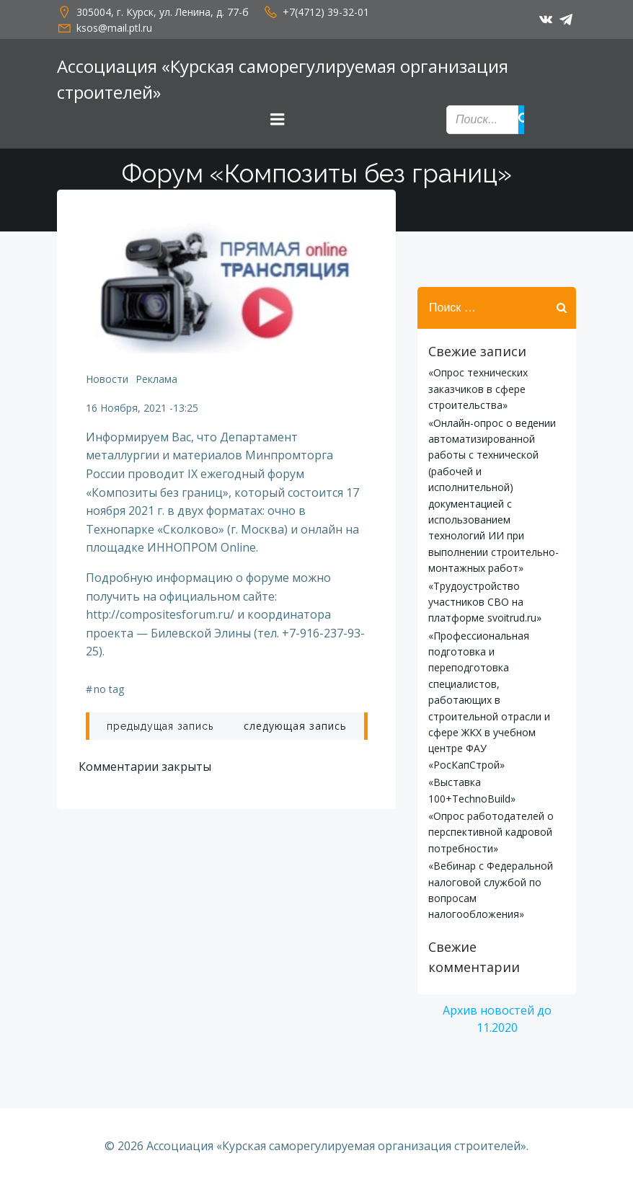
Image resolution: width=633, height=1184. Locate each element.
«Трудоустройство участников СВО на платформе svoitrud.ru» (484, 602)
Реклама (156, 379)
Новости (107, 379)
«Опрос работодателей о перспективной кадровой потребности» (491, 832)
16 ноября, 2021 (126, 408)
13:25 (185, 408)
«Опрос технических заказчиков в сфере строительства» (478, 389)
